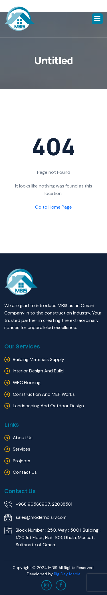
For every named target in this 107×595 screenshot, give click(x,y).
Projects (21, 461)
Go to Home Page (53, 207)
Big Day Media (67, 573)
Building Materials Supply (38, 359)
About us (23, 438)
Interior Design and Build (38, 371)
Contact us (25, 472)
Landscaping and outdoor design (48, 406)
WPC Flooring (27, 383)
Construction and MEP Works (44, 394)
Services (21, 449)
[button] (97, 18)
